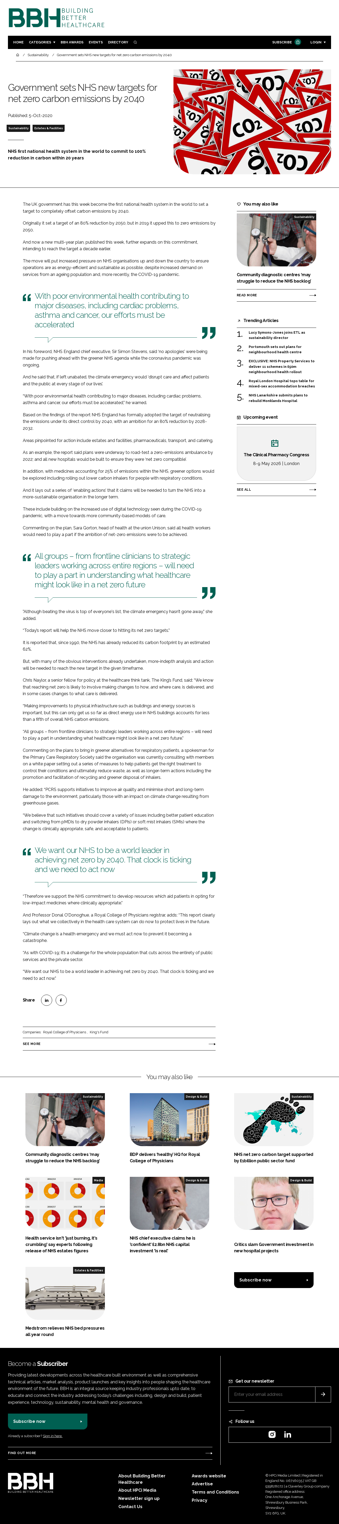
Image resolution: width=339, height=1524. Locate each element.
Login (316, 42)
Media (98, 1180)
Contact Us (130, 1506)
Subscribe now (255, 1279)
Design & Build (196, 1096)
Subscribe (286, 42)
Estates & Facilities (48, 128)
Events (96, 42)
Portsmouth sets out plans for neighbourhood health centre (275, 349)
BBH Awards (72, 42)
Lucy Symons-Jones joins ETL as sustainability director (277, 335)
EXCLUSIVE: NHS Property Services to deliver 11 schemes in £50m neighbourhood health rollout (282, 367)
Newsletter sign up (139, 1498)
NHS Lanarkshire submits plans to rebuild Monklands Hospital (278, 398)
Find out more (22, 1453)
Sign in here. (53, 1436)
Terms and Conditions (215, 1492)
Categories (40, 42)
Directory (118, 42)
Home (18, 42)
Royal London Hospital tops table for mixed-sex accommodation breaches (282, 383)
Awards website (209, 1475)
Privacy (199, 1500)
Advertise (202, 1483)
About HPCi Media (137, 1490)
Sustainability (18, 128)
